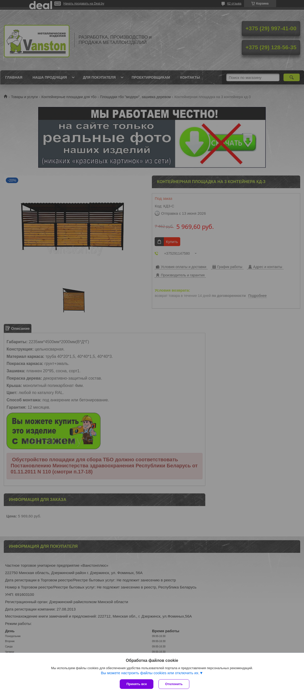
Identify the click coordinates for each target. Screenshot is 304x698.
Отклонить (174, 684)
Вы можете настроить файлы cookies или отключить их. (150, 673)
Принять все (136, 684)
